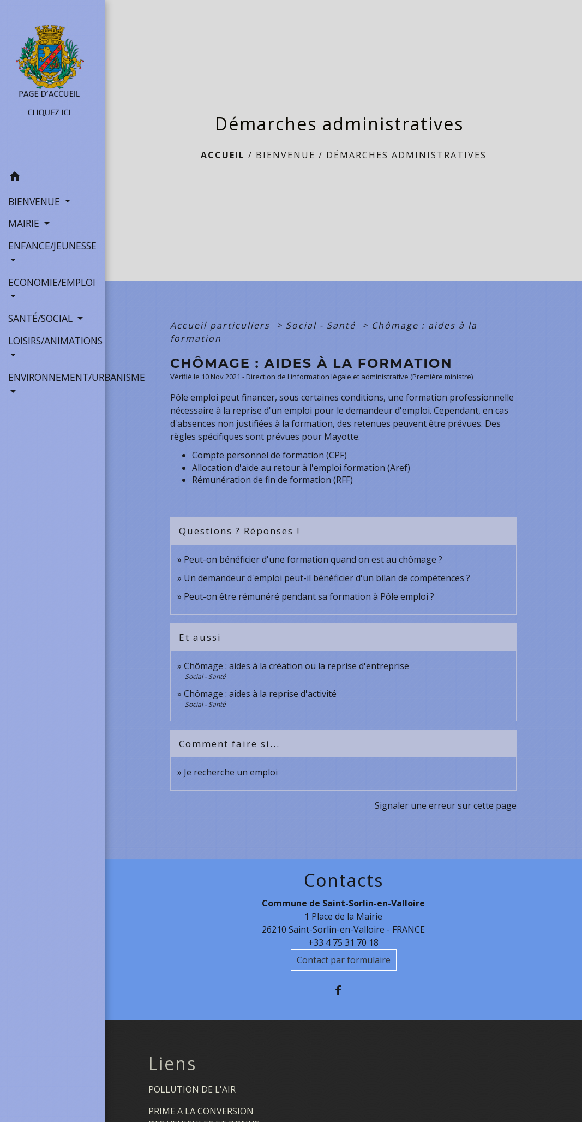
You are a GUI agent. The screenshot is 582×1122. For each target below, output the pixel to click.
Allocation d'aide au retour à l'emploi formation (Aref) (301, 468)
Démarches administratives (406, 155)
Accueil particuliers (221, 325)
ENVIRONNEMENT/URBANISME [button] (52, 377)
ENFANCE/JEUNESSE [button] (52, 245)
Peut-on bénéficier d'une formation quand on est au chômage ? (313, 559)
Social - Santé (322, 325)
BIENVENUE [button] (35, 201)
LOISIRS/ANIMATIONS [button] (52, 340)
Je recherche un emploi (231, 772)
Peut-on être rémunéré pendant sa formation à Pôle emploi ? (309, 596)
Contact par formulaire (344, 960)
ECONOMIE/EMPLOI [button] (51, 282)
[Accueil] (52, 83)
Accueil (223, 155)
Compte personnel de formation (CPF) (269, 455)
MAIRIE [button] (25, 223)
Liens (172, 1063)
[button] (52, 178)
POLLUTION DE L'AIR (192, 1089)
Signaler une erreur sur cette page (446, 805)
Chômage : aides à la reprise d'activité (260, 694)
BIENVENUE (285, 155)
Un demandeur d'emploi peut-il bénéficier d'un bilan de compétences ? (327, 578)
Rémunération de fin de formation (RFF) (272, 480)
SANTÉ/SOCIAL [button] (41, 318)
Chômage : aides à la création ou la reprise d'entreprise (296, 666)
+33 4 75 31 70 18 (343, 942)
